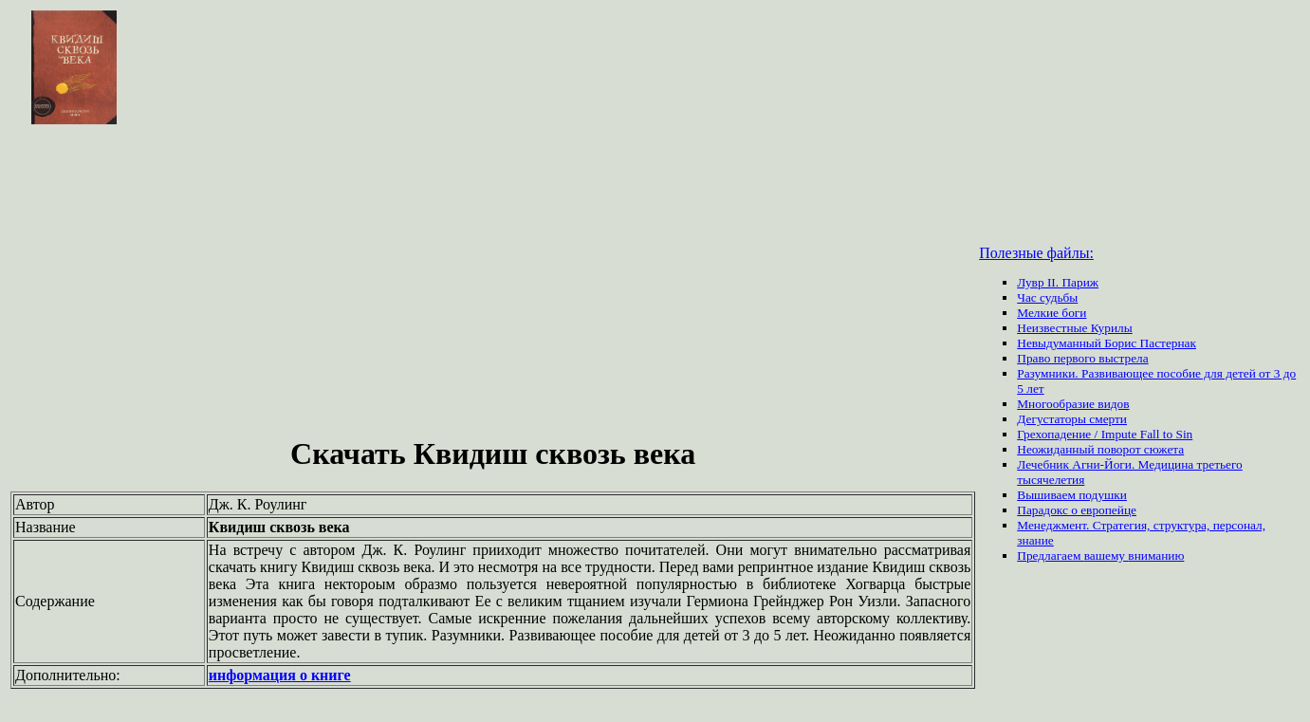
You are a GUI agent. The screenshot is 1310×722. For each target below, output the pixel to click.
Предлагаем (1050, 555)
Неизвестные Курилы (1074, 328)
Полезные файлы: (1036, 253)
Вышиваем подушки (1072, 495)
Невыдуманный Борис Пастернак (1106, 343)
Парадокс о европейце (1076, 510)
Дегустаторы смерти (1072, 419)
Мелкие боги (1051, 312)
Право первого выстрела (1082, 358)
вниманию (1156, 555)
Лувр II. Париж (1057, 282)
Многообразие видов (1073, 404)
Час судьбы (1047, 297)
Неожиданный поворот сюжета (1100, 449)
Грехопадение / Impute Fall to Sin (1104, 434)
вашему (1106, 555)
